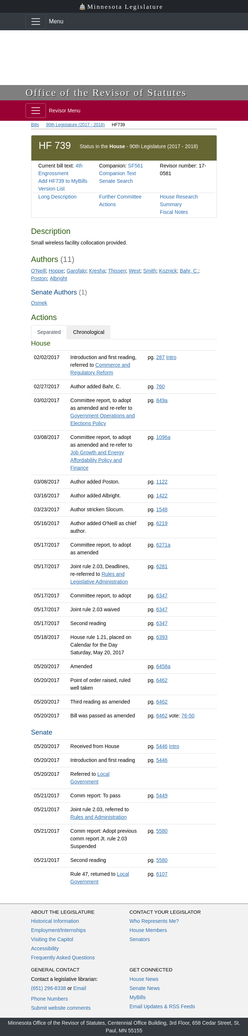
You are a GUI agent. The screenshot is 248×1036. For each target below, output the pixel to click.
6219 (161, 523)
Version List (51, 189)
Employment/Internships (58, 930)
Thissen (117, 271)
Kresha (97, 271)
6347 (161, 595)
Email (79, 988)
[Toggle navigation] (36, 21)
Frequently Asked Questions (63, 957)
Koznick (168, 271)
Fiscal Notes (174, 212)
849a (161, 400)
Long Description (57, 197)
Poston (39, 278)
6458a (163, 666)
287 (160, 357)
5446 (161, 746)
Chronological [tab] (89, 332)
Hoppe (56, 271)
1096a (163, 437)
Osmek (39, 303)
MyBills (137, 997)
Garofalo (76, 271)
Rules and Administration (98, 817)
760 (160, 386)
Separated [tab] (49, 332)
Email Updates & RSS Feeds (162, 1006)
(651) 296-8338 (48, 988)
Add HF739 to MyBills (63, 181)
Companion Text (117, 173)
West (134, 271)
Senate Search (116, 181)
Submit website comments (60, 1008)
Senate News (144, 988)
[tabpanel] (124, 614)
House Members (148, 930)
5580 (161, 831)
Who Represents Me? (154, 921)
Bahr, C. (189, 271)
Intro (171, 357)
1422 (161, 495)
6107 (161, 874)
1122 (161, 482)
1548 (161, 509)
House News (143, 979)
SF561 (135, 166)
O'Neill (38, 271)
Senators (139, 939)
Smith (149, 271)
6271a (163, 545)
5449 (161, 795)
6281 (161, 566)
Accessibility (45, 948)
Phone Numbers (49, 999)
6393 (161, 637)
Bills (35, 124)
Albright (58, 278)
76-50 (188, 716)
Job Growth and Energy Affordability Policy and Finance (97, 460)
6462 (161, 680)
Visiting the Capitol (52, 939)
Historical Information (55, 921)
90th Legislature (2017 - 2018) (75, 124)
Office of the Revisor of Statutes (106, 92)
